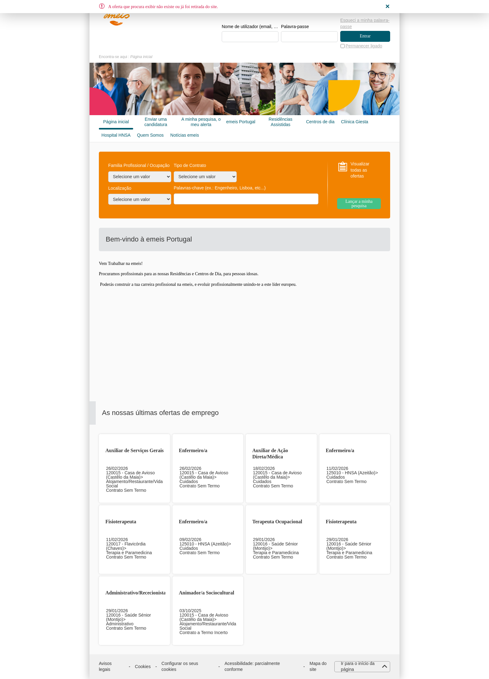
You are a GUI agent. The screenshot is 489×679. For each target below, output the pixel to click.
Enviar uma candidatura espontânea (155, 122)
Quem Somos (150, 135)
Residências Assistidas (280, 122)
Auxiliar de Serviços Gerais (134, 450)
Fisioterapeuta (120, 521)
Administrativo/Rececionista (135, 592)
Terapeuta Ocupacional (277, 521)
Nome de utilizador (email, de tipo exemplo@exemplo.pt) (250, 26)
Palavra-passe (295, 26)
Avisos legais (105, 666)
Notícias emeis (184, 135)
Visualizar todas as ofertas (360, 169)
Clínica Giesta (354, 121)
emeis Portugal (240, 121)
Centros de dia (320, 121)
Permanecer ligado (364, 45)
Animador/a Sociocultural (206, 592)
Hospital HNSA (115, 135)
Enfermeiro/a (193, 450)
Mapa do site (318, 666)
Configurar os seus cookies (180, 666)
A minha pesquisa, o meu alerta (200, 122)
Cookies (143, 666)
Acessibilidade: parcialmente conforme (252, 666)
